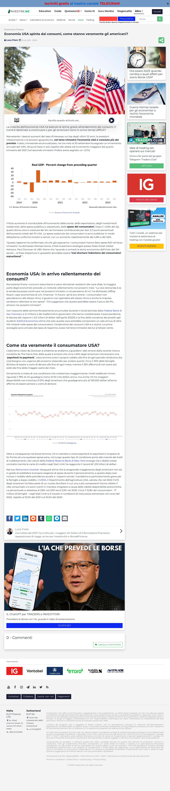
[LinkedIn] (25, 518)
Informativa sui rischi (89, 756)
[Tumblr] (41, 518)
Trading (90, 20)
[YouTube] (8, 687)
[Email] (65, 518)
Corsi (80, 20)
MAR (103, 756)
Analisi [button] (12, 20)
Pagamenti (63, 696)
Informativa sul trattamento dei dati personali (128, 756)
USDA (42, 479)
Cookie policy (86, 759)
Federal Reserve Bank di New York (65, 460)
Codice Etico (72, 759)
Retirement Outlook (27, 469)
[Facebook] (9, 518)
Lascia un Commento (108, 644)
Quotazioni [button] (72, 11)
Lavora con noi (45, 696)
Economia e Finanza (14, 29)
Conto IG (89, 11)
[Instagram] (21, 687)
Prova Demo (126, 18)
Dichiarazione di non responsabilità (62, 756)
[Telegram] (57, 518)
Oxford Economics (28, 321)
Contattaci (13, 696)
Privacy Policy (100, 759)
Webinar (61, 20)
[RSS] (47, 687)
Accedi (157, 11)
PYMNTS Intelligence (67, 443)
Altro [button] (138, 11)
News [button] (23, 20)
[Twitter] (17, 518)
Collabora (28, 696)
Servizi (71, 20)
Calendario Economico (42, 20)
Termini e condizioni (55, 759)
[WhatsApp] (49, 518)
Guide (57, 11)
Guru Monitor (106, 11)
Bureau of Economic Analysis (67, 212)
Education (45, 11)
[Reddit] (33, 518)
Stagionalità (124, 11)
